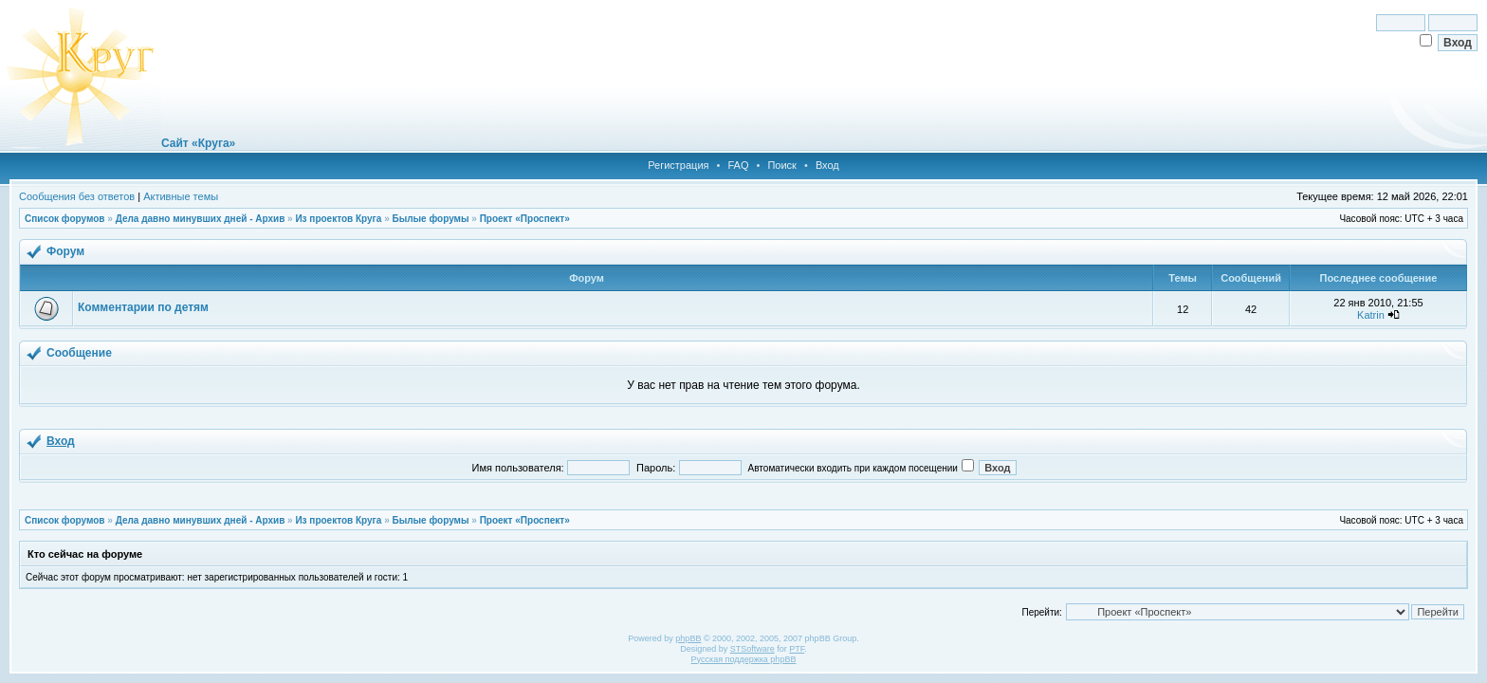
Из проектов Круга (338, 218)
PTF (796, 649)
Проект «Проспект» (525, 218)
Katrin (1371, 315)
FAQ (737, 165)
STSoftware (752, 649)
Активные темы (180, 196)
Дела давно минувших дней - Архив (200, 218)
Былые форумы (430, 218)
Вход (827, 165)
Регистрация (678, 165)
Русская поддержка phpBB (744, 659)
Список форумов (65, 218)
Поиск (781, 165)
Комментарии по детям (143, 307)
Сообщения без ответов (77, 196)
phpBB (688, 638)
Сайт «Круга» (198, 143)
